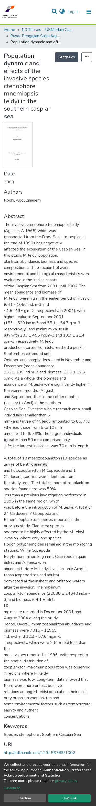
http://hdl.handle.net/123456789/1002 (39, 753)
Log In (74, 12)
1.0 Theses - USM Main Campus (46, 30)
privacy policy (66, 780)
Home (9, 30)
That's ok (69, 798)
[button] (62, 12)
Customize (12, 788)
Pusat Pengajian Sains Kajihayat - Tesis (35, 36)
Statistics (66, 57)
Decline (25, 798)
